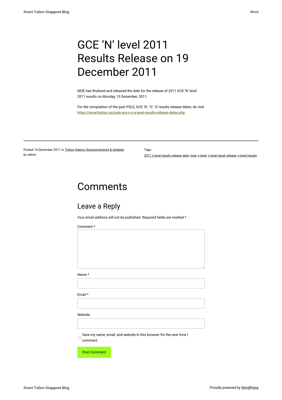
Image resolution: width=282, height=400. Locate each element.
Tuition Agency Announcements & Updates (94, 150)
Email (83, 294)
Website (83, 315)
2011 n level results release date (166, 155)
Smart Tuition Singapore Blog (46, 12)
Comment (86, 226)
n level (202, 155)
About (254, 12)
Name (83, 274)
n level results (247, 155)
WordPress (249, 388)
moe (193, 155)
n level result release (222, 155)
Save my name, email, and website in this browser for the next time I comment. (135, 337)
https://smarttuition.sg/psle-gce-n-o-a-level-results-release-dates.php (131, 112)
